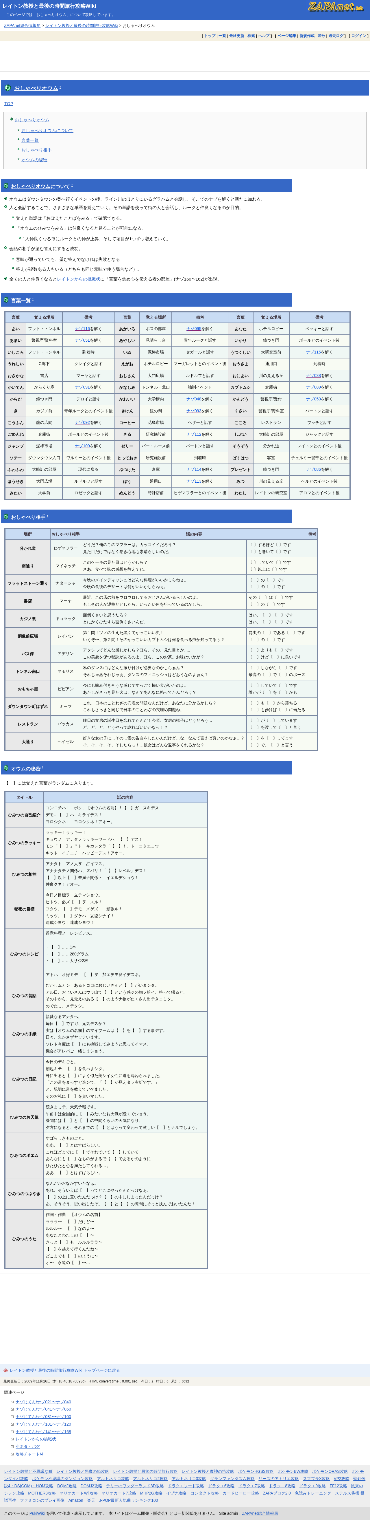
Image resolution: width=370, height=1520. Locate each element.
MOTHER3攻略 (42, 1493)
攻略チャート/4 (29, 1454)
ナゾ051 (82, 340)
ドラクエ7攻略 (251, 1486)
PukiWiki (37, 1513)
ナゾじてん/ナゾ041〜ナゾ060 (43, 1409)
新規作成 (306, 36)
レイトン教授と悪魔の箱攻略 (82, 1471)
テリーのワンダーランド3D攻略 (135, 1486)
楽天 (91, 1500)
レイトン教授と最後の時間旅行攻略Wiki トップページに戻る (65, 1370)
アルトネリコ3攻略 (189, 1478)
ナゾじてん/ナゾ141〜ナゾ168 (43, 1431)
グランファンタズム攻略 (232, 1478)
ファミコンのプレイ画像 (42, 1500)
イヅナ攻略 (176, 1493)
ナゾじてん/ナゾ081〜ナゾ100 (43, 1416)
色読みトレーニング (313, 1493)
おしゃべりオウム (36, 88)
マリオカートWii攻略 (78, 1493)
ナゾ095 (193, 328)
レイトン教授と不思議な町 (28, 1471)
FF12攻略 (338, 1486)
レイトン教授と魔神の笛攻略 (208, 1471)
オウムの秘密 (34, 159)
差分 (321, 36)
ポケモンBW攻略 (293, 1471)
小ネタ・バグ (28, 1446)
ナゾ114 (193, 469)
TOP (8, 103)
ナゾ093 (193, 411)
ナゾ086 (313, 469)
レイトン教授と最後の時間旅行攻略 (145, 1471)
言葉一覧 (30, 140)
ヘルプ (263, 36)
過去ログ (335, 36)
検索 (251, 36)
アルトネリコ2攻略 (150, 1478)
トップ (209, 36)
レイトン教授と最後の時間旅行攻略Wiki (49, 6)
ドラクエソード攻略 (186, 1486)
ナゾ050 (313, 399)
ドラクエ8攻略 (282, 1486)
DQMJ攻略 (67, 1486)
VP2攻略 (341, 1478)
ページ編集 (287, 36)
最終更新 (236, 36)
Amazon (76, 1500)
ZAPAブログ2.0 (277, 1493)
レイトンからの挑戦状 (78, 278)
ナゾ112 (193, 434)
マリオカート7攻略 (118, 1493)
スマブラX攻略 (316, 1478)
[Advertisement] (185, 56)
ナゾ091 (82, 387)
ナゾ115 (313, 352)
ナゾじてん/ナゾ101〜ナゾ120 (43, 1424)
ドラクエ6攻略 (221, 1486)
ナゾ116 (82, 328)
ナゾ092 (82, 422)
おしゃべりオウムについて (47, 130)
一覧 (222, 36)
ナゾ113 (193, 481)
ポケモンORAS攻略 (330, 1471)
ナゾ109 (82, 446)
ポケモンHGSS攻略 (256, 1471)
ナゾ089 (313, 387)
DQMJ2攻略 (91, 1486)
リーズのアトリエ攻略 (278, 1478)
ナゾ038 (313, 375)
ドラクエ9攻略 (312, 1486)
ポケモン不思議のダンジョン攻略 (62, 1478)
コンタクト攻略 (204, 1493)
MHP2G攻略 (151, 1493)
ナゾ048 (193, 399)
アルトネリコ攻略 (113, 1478)
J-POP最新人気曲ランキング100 (128, 1500)
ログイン (358, 36)
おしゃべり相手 (36, 149)
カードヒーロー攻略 (241, 1493)
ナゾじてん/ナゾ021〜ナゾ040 (43, 1402)
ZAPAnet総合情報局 (22, 25)
